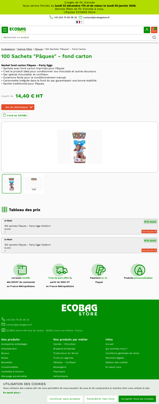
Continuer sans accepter (65, 398)
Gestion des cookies (117, 362)
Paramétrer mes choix (101, 398)
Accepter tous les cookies (137, 398)
